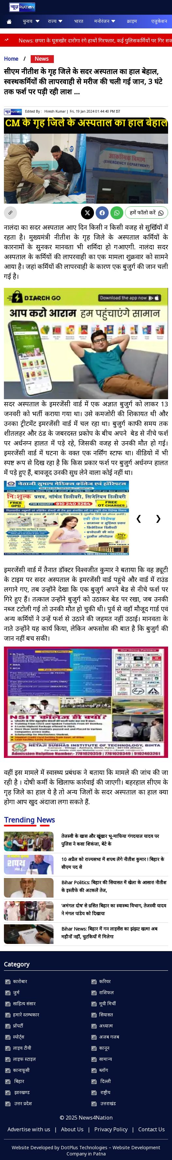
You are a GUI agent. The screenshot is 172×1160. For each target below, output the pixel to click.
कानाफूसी (17, 1070)
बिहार (14, 1081)
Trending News (29, 819)
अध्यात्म (102, 1026)
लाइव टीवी (18, 1048)
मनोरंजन (105, 21)
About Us (72, 1129)
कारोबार (16, 981)
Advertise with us (29, 1129)
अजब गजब (105, 1037)
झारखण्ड (17, 1092)
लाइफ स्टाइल (20, 1059)
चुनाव (31, 21)
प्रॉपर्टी (14, 1026)
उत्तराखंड (103, 1103)
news (42, 58)
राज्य (55, 21)
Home (11, 58)
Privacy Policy (111, 1129)
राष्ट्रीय (100, 1092)
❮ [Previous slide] (138, 517)
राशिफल (102, 992)
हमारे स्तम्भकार (22, 1014)
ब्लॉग (99, 1070)
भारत (78, 21)
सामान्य (101, 1059)
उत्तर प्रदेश (18, 1103)
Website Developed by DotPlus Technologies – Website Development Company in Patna (86, 1150)
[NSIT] (86, 702)
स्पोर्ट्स (14, 1037)
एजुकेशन (159, 21)
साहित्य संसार (20, 1003)
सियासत (102, 1014)
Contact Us (151, 1129)
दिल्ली (101, 1081)
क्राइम (132, 21)
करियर (101, 981)
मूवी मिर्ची (103, 1003)
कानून (100, 1048)
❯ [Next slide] (158, 517)
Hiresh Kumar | (56, 111)
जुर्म (12, 992)
